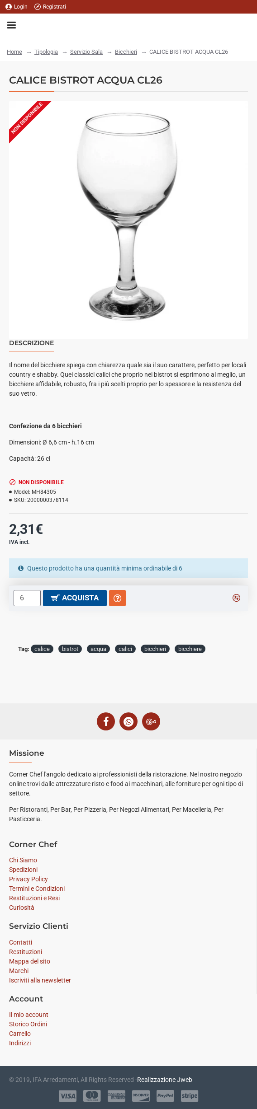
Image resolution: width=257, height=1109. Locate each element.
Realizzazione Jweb (164, 1079)
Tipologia (46, 51)
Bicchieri (126, 51)
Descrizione (31, 343)
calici (125, 649)
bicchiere (190, 649)
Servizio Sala (86, 51)
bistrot (70, 649)
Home (14, 51)
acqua (98, 649)
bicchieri (155, 649)
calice (42, 649)
